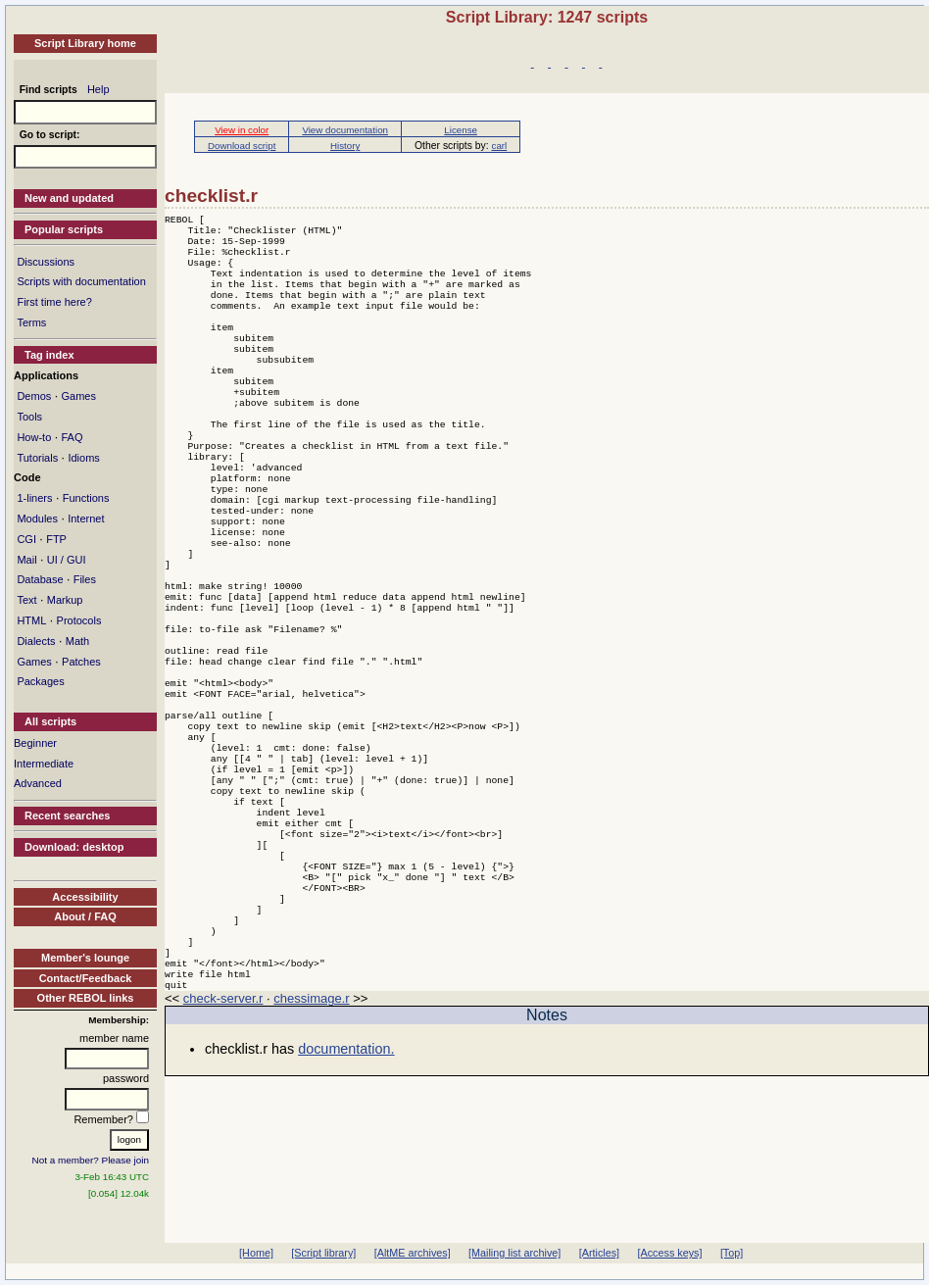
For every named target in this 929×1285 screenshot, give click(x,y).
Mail (26, 560)
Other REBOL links (85, 998)
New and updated (69, 198)
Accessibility (85, 897)
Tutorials (37, 458)
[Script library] (323, 1253)
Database (40, 579)
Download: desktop (73, 847)
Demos (34, 396)
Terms (31, 322)
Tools (29, 416)
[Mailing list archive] (514, 1253)
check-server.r (223, 1139)
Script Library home (85, 43)
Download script (241, 145)
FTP (56, 539)
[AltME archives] (412, 1253)
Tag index (49, 355)
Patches (81, 661)
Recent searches (67, 815)
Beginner (35, 743)
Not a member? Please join (91, 1160)
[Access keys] (669, 1253)
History (345, 145)
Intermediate (43, 763)
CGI (26, 539)
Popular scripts (63, 229)
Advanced (38, 783)
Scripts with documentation (81, 281)
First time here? (54, 302)
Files (84, 579)
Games (78, 396)
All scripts (50, 721)
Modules (37, 518)
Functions (86, 498)
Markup (65, 600)
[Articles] (599, 1253)
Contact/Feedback (85, 978)
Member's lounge (85, 958)
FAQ (71, 437)
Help (98, 89)
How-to (34, 437)
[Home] (256, 1253)
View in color (242, 129)
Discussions (45, 262)
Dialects (36, 641)
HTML (31, 620)
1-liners (34, 498)
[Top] (731, 1253)
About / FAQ (85, 916)
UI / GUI (66, 560)
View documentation (345, 129)
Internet (86, 518)
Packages (40, 681)
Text (26, 600)
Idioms (83, 458)
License (460, 129)
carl (500, 145)
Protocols (79, 620)
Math (77, 641)
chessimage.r (311, 1139)
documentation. (346, 1190)
